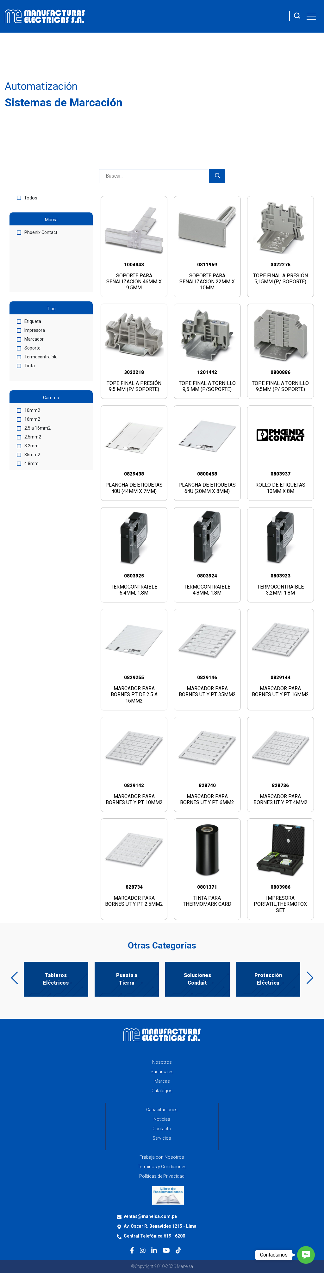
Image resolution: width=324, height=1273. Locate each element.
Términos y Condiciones (162, 1166)
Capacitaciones (162, 1109)
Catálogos (162, 1090)
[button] (306, 1255)
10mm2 (28, 410)
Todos (27, 198)
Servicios (162, 1138)
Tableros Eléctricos (56, 979)
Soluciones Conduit (197, 979)
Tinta (26, 365)
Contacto (162, 1128)
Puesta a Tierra (126, 979)
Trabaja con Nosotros (162, 1157)
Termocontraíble (37, 356)
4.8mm (28, 463)
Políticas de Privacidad (161, 1176)
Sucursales (162, 1071)
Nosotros (162, 1062)
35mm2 (28, 454)
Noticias (161, 1119)
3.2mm (28, 445)
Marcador (30, 339)
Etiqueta (29, 321)
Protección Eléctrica (268, 979)
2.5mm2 (29, 436)
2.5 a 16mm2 (34, 428)
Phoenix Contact (37, 232)
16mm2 (28, 419)
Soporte (28, 347)
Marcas (162, 1081)
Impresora (31, 330)
